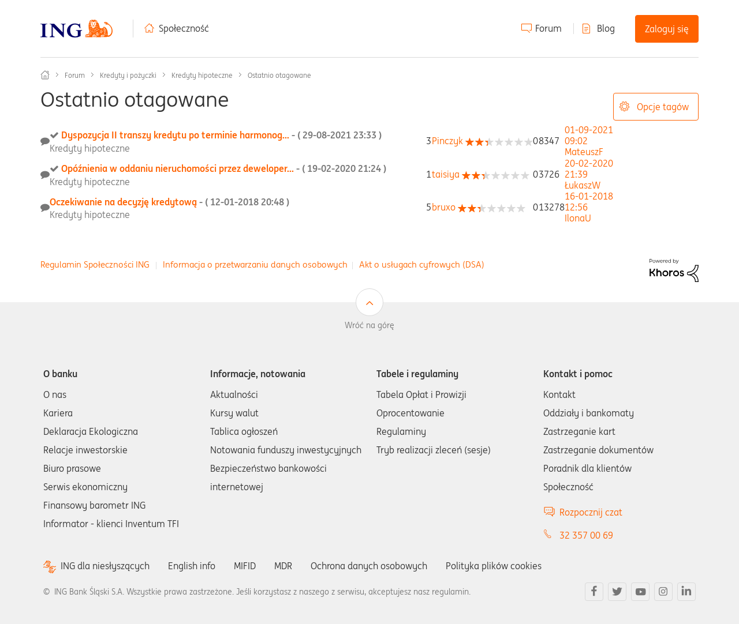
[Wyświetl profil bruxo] (444, 207)
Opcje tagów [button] (663, 106)
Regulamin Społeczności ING (95, 264)
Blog (606, 28)
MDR (283, 566)
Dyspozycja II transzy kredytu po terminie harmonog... (221, 135)
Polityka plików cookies (494, 566)
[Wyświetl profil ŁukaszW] (582, 185)
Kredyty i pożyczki (128, 75)
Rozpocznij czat (590, 512)
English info (191, 566)
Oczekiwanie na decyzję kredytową (169, 202)
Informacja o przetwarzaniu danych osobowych (255, 264)
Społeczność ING (45, 75)
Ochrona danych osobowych (369, 566)
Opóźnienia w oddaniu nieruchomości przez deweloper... (223, 168)
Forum (548, 28)
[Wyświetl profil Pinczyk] (447, 140)
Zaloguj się (667, 29)
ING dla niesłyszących (105, 566)
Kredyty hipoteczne (202, 75)
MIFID (245, 566)
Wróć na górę (369, 325)
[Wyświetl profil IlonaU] (578, 218)
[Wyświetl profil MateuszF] (584, 151)
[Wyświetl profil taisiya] (446, 174)
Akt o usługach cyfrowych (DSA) (421, 264)
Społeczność (184, 28)
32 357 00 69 (586, 535)
